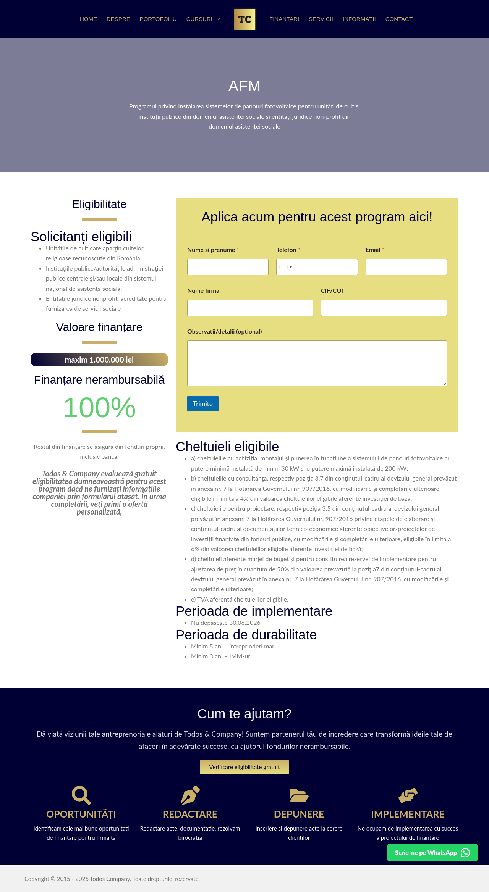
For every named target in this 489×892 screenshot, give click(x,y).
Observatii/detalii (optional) (224, 331)
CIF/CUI (332, 290)
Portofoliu (158, 19)
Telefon (288, 249)
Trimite (203, 404)
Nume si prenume (213, 249)
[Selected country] (285, 267)
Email (375, 249)
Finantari (284, 19)
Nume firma (203, 290)
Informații (359, 19)
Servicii (321, 19)
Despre (118, 19)
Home (88, 19)
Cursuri (204, 19)
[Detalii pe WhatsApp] (432, 853)
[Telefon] (317, 267)
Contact (399, 19)
